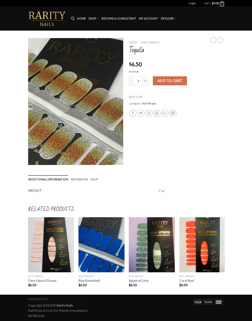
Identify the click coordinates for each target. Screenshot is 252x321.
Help (94, 179)
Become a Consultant (118, 18)
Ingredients (38, 299)
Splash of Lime (139, 281)
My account (148, 18)
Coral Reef (186, 281)
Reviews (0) (79, 179)
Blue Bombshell (89, 281)
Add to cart (169, 81)
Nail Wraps (150, 42)
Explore (168, 18)
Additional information (48, 179)
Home (81, 18)
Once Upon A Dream (42, 281)
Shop (94, 18)
